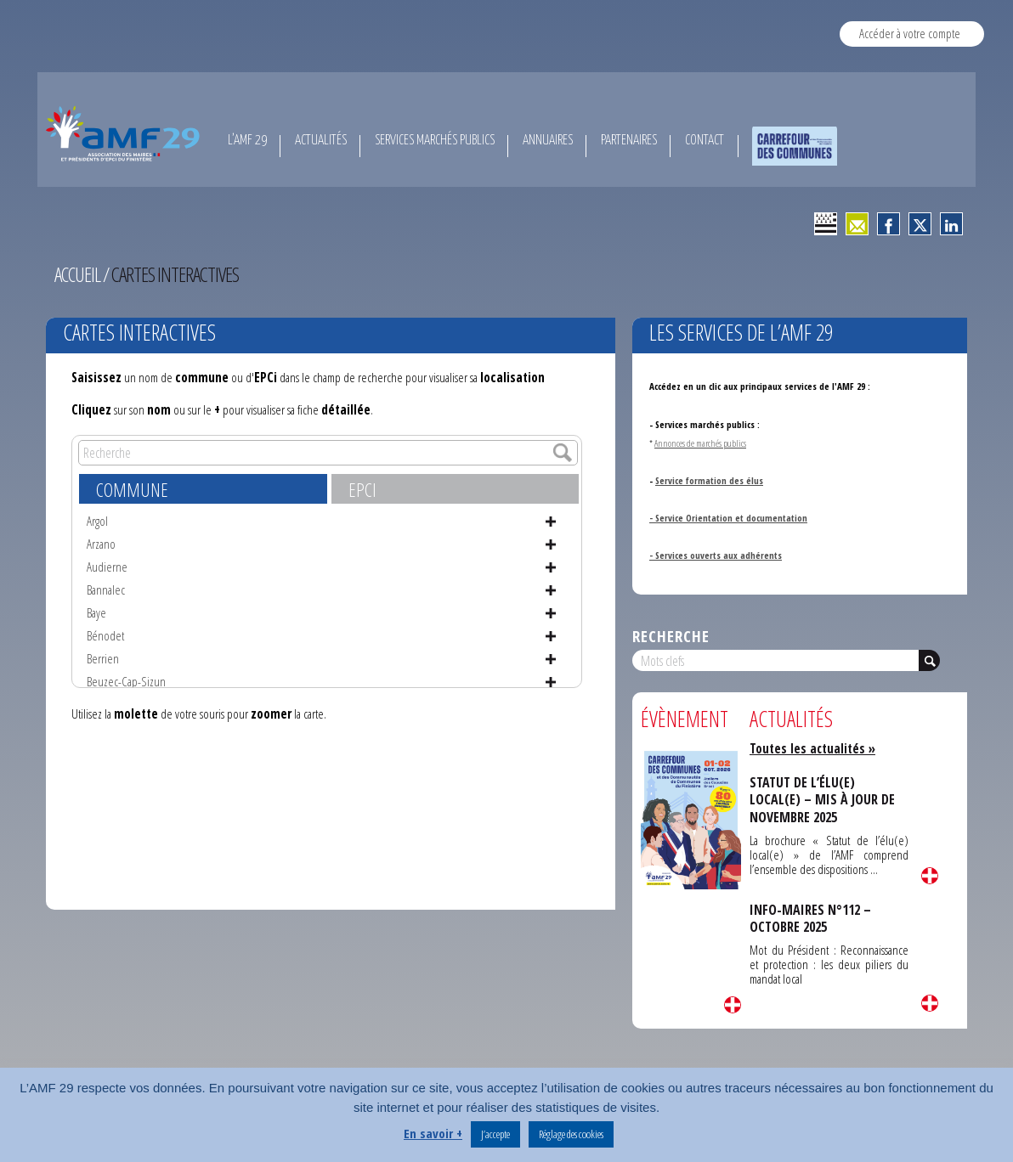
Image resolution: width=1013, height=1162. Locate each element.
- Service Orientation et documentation (728, 517)
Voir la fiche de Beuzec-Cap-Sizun (550, 682)
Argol (97, 520)
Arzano (101, 543)
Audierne (107, 566)
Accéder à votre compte (909, 33)
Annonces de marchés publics (701, 443)
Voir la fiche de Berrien (550, 659)
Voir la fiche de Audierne (550, 567)
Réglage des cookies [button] (571, 1134)
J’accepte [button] (495, 1134)
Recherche (671, 635)
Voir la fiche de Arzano (550, 544)
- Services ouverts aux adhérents (715, 555)
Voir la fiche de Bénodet (550, 636)
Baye (96, 612)
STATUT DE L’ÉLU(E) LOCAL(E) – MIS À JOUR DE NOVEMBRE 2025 (822, 799)
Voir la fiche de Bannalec (550, 590)
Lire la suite (732, 1004)
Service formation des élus (709, 480)
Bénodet (105, 635)
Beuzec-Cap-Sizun (126, 681)
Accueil (78, 274)
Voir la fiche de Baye (550, 613)
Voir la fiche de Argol (550, 521)
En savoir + (433, 1133)
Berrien (103, 658)
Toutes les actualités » (813, 748)
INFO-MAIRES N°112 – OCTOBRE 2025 (810, 918)
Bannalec (106, 589)
